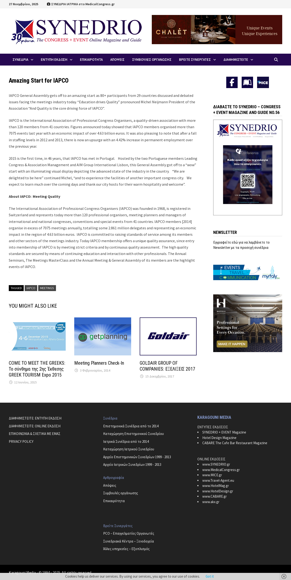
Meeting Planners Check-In (99, 363)
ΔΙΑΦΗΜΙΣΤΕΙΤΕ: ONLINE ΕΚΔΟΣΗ (34, 426)
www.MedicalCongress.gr (221, 469)
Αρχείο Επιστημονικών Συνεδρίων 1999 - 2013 (137, 457)
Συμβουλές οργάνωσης (120, 493)
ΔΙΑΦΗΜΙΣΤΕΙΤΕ (235, 59)
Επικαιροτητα (91, 59)
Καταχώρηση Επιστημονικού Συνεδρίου (133, 433)
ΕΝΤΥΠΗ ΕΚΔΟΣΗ (54, 59)
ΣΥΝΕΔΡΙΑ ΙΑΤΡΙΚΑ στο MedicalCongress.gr (80, 4)
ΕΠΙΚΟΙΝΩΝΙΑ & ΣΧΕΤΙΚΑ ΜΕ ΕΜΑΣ (34, 433)
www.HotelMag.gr (215, 485)
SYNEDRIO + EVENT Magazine (224, 432)
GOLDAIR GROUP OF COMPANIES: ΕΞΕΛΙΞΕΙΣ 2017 (167, 366)
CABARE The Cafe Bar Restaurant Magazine (234, 443)
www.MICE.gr (212, 475)
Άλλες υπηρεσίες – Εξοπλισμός (126, 549)
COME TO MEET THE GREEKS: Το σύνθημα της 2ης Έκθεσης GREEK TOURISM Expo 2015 (37, 369)
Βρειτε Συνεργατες (195, 59)
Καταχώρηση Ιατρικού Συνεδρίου (128, 449)
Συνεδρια (20, 59)
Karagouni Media (23, 572)
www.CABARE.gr (214, 496)
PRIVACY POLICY (21, 441)
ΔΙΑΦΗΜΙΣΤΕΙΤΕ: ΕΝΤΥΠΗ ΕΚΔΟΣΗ (35, 418)
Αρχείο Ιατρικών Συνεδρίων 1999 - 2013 (132, 464)
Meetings (47, 288)
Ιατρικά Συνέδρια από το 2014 (126, 441)
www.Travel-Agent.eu (218, 480)
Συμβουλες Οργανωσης (151, 59)
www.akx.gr (210, 502)
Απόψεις (109, 485)
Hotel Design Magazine (219, 437)
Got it (210, 576)
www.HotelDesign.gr (217, 491)
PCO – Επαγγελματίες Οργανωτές (128, 533)
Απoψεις (117, 59)
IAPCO (31, 288)
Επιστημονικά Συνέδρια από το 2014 (130, 426)
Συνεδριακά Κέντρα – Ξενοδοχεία (128, 541)
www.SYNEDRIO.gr (216, 464)
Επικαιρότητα (114, 501)
